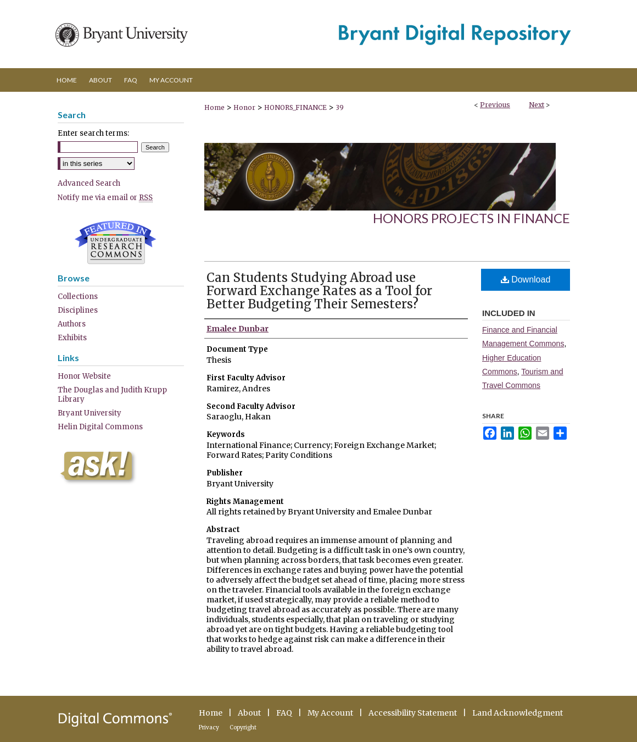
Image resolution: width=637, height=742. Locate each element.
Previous (495, 105)
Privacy (209, 727)
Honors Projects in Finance (471, 218)
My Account (330, 713)
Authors (72, 324)
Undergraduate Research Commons (115, 242)
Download (526, 279)
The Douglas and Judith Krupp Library (112, 394)
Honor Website (84, 376)
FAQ (284, 713)
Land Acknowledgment (517, 713)
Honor (244, 107)
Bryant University (89, 413)
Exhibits (72, 337)
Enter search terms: (93, 133)
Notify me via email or (105, 197)
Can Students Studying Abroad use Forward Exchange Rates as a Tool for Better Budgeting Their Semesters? (319, 291)
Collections (78, 296)
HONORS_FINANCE (295, 107)
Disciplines (78, 310)
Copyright (243, 727)
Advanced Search (89, 183)
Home (214, 107)
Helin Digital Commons (100, 426)
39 (340, 107)
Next (536, 105)
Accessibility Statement (412, 713)
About (249, 713)
